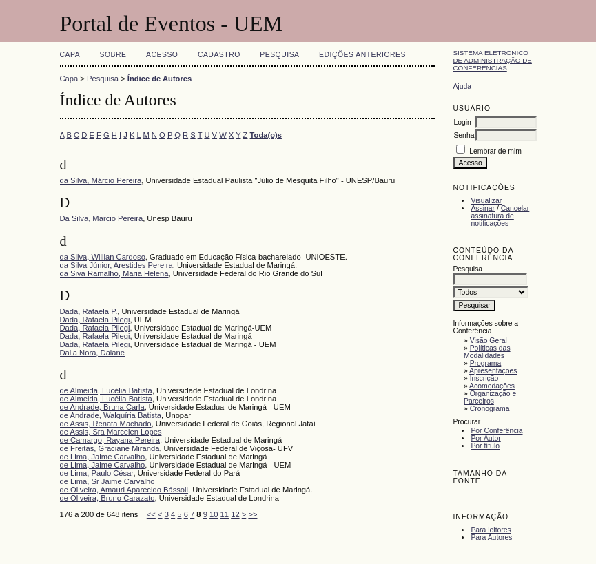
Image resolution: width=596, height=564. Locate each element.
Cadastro (219, 55)
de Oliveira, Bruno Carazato (107, 498)
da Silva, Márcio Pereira (101, 180)
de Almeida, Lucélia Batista (106, 390)
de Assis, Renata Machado (106, 423)
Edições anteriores (362, 55)
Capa (70, 55)
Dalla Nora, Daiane (92, 352)
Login (462, 122)
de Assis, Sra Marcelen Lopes (111, 432)
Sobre (113, 55)
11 (224, 514)
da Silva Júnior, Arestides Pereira (116, 265)
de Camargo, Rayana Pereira (110, 440)
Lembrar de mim (495, 151)
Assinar (483, 208)
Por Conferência (496, 431)
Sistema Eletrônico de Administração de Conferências (492, 60)
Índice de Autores (159, 78)
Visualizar (486, 201)
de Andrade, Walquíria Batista (111, 415)
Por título (485, 446)
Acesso (162, 55)
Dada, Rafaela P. (89, 311)
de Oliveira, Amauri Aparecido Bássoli (124, 489)
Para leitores (491, 530)
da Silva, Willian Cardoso (102, 257)
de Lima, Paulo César (97, 473)
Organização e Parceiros (490, 397)
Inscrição (484, 378)
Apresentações (493, 371)
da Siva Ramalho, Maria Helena (114, 273)
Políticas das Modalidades (487, 351)
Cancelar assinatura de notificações (500, 216)
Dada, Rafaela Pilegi (95, 319)
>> (252, 514)
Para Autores (491, 537)
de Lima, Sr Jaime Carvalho (107, 481)
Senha (463, 135)
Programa (486, 363)
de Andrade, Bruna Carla (102, 407)
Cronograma (490, 408)
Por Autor (485, 438)
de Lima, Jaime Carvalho (102, 456)
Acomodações (492, 386)
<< (151, 514)
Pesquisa (279, 55)
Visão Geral (488, 340)
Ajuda (462, 86)
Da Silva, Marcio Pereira (101, 218)
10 (213, 514)
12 (235, 514)
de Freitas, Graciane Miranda (110, 448)
